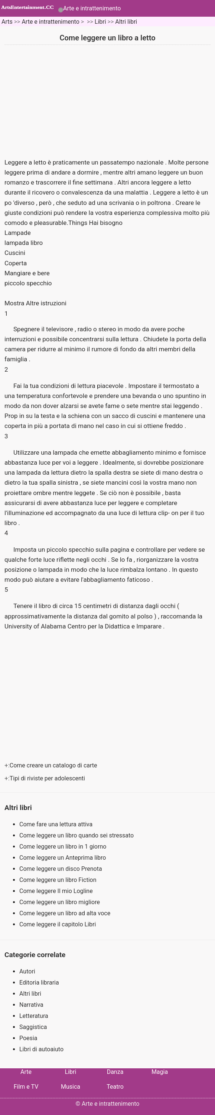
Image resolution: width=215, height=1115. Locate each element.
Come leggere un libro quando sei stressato (77, 835)
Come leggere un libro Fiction (58, 879)
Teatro (115, 1086)
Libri (100, 21)
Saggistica (33, 1027)
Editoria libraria (39, 982)
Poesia (28, 1038)
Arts (7, 21)
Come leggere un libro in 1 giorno (63, 846)
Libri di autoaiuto (41, 1049)
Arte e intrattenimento (92, 8)
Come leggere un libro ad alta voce (65, 913)
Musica (70, 1086)
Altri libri (126, 21)
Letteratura (33, 1015)
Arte (26, 1071)
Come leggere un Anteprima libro (63, 857)
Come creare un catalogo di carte (54, 765)
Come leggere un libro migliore (60, 902)
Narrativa (31, 1004)
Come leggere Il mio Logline (56, 891)
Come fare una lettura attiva (56, 824)
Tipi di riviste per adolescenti (48, 778)
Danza (115, 1071)
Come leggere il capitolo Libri (58, 924)
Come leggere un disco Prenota (61, 868)
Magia (160, 1071)
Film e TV (26, 1086)
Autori (27, 971)
